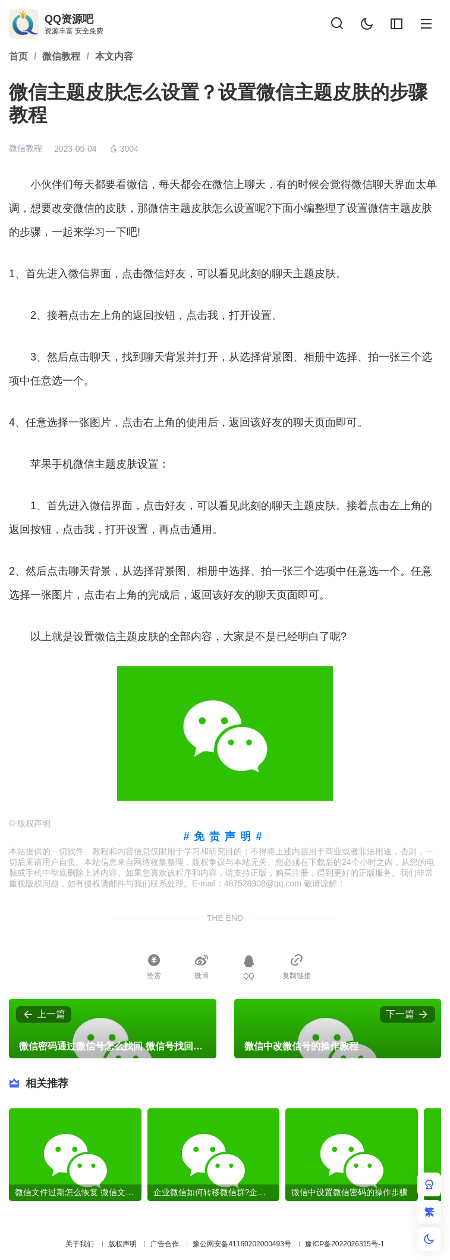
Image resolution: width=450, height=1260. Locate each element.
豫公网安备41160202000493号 (242, 1244)
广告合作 (164, 1244)
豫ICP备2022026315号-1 (344, 1244)
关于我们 (79, 1244)
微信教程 (25, 148)
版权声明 (122, 1244)
